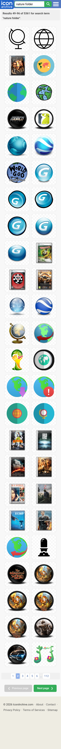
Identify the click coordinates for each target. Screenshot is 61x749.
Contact (51, 704)
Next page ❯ (45, 688)
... (41, 676)
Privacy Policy (11, 710)
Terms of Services (34, 710)
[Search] (48, 4)
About (39, 704)
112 (46, 676)
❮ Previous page (18, 688)
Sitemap (52, 710)
